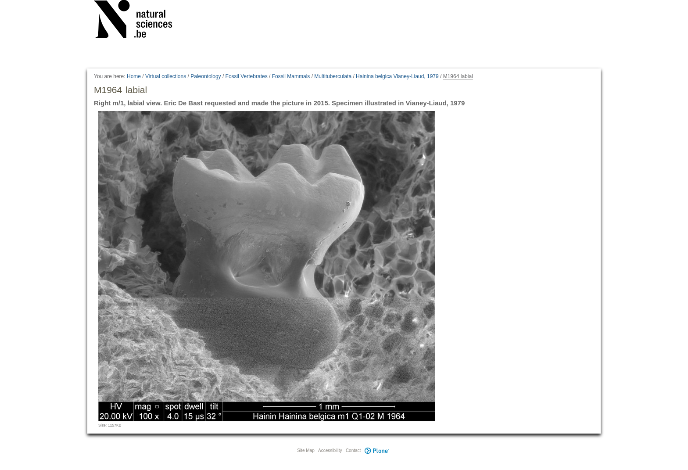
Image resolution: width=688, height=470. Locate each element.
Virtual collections (165, 76)
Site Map (305, 450)
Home (134, 76)
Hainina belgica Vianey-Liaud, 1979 (397, 76)
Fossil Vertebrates (247, 76)
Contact (353, 450)
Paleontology (205, 76)
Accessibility (330, 450)
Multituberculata (332, 76)
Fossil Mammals (291, 76)
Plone (376, 450)
